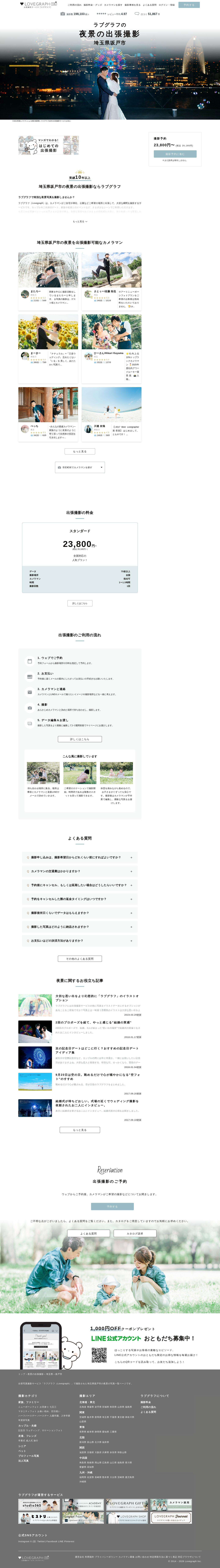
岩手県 (98, 1408)
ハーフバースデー (27, 1417)
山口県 (113, 1464)
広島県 (105, 1464)
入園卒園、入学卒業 (60, 1417)
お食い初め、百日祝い (48, 1413)
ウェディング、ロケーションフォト (44, 1432)
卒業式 (21, 1442)
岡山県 (98, 1464)
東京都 (120, 1419)
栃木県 (90, 1419)
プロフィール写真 (28, 1457)
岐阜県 (90, 1433)
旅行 (36, 1442)
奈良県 (113, 1454)
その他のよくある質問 (80, 959)
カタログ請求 (135, 1235)
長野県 (82, 1433)
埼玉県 (105, 1419)
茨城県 (82, 1419)
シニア (22, 1447)
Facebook (51, 1543)
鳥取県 (82, 1464)
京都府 (90, 1454)
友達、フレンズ (27, 1437)
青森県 (90, 1408)
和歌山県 (122, 1454)
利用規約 (89, 1558)
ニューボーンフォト (28, 1408)
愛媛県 (82, 1468)
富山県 (90, 1443)
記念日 (21, 1432)
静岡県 (98, 1433)
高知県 (90, 1468)
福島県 (128, 1408)
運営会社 (79, 1558)
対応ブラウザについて (189, 1558)
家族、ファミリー (28, 1403)
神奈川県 (129, 1419)
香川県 (128, 1464)
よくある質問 (150, 5)
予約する (189, 5)
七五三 (53, 1408)
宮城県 (105, 1408)
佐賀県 (90, 1479)
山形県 (120, 1408)
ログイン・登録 (167, 5)
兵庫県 (105, 1454)
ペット (22, 1452)
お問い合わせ (142, 1558)
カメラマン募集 (127, 1558)
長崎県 (98, 1479)
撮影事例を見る (133, 5)
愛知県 (105, 1433)
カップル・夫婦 (27, 1427)
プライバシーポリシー (106, 1558)
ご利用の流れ (75, 5)
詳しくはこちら (79, 604)
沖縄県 (82, 1483)
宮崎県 (120, 1479)
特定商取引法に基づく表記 (163, 1558)
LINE (61, 1543)
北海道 (82, 1408)
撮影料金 (146, 1403)
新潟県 (82, 1443)
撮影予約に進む (175, 154)
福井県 (105, 1443)
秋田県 (113, 1408)
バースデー (43, 1417)
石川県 (98, 1443)
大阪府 (98, 1454)
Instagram (23, 1543)
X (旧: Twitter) (38, 1543)
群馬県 (98, 1419)
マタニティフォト (27, 1413)
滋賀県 (82, 1454)
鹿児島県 (129, 1479)
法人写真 (23, 1462)
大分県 (113, 1479)
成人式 (29, 1442)
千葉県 (113, 1419)
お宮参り (44, 1408)
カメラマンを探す (113, 5)
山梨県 (82, 1423)
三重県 (113, 1433)
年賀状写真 (24, 1421)
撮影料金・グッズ (93, 5)
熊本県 (105, 1479)
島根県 (90, 1464)
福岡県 (82, 1479)
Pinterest (69, 1543)
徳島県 (120, 1464)
